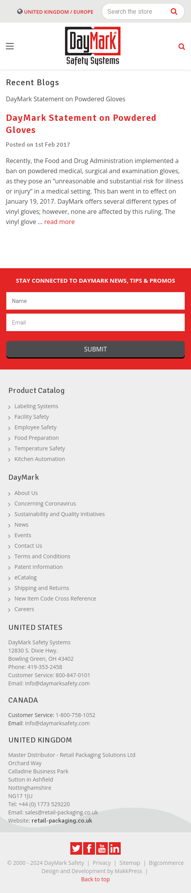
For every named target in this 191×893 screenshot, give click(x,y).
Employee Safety (35, 427)
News (21, 524)
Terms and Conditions (42, 556)
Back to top (95, 879)
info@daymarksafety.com (57, 683)
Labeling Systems (36, 406)
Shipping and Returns (41, 588)
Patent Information (38, 566)
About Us (26, 493)
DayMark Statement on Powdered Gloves (65, 99)
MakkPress (128, 871)
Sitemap (130, 862)
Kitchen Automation (39, 459)
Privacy (102, 862)
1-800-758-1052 (75, 715)
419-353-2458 (44, 667)
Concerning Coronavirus (45, 503)
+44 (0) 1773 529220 (44, 804)
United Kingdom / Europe (55, 11)
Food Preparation (36, 437)
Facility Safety (31, 416)
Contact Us (28, 545)
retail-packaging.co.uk (62, 821)
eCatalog (25, 577)
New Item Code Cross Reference (55, 598)
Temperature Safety (39, 448)
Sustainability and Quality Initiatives (59, 514)
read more (59, 221)
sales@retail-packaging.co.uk (61, 812)
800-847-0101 (72, 675)
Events (22, 535)
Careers (24, 609)
